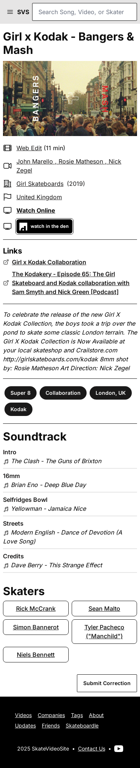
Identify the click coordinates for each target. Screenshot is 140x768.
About (96, 715)
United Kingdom (39, 197)
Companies (51, 715)
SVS (23, 12)
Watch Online (35, 210)
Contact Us (91, 748)
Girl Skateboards (39, 183)
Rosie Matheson (81, 161)
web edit (29, 148)
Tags (77, 715)
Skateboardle (82, 725)
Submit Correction (107, 683)
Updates (25, 725)
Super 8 (20, 393)
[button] (10, 12)
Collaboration (63, 393)
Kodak (18, 409)
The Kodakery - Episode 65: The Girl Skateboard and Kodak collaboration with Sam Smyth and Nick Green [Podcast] (71, 283)
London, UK (111, 393)
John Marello (34, 161)
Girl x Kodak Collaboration (49, 262)
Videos (23, 715)
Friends (51, 725)
